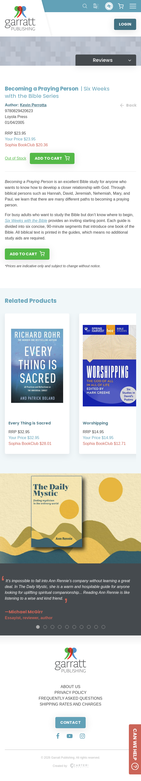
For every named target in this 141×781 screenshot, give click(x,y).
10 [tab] (103, 627)
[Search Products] (85, 6)
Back (128, 105)
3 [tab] (52, 627)
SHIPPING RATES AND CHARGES (70, 704)
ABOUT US (71, 687)
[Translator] (96, 6)
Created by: (70, 765)
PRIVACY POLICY (71, 692)
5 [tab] (67, 627)
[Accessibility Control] (109, 6)
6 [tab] (74, 627)
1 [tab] (37, 627)
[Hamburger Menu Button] (133, 6)
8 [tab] (88, 627)
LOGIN (125, 24)
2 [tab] (45, 627)
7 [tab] (81, 627)
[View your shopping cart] (121, 6)
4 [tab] (59, 627)
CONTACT (70, 722)
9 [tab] (96, 627)
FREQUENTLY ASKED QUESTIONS (70, 698)
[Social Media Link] (57, 736)
